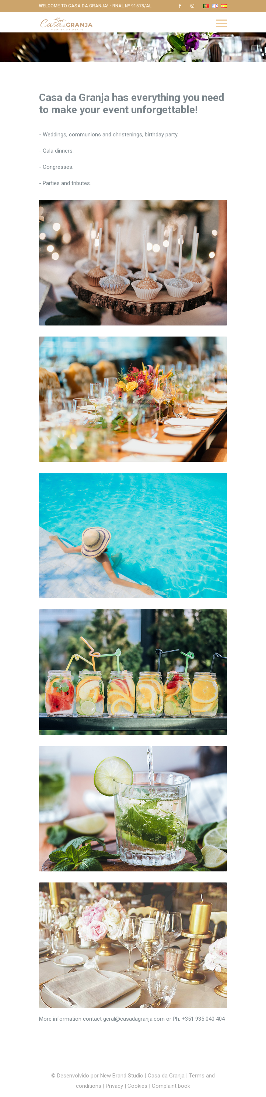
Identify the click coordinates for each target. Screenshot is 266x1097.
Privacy (115, 1086)
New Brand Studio (121, 1075)
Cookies (137, 1086)
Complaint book (171, 1086)
